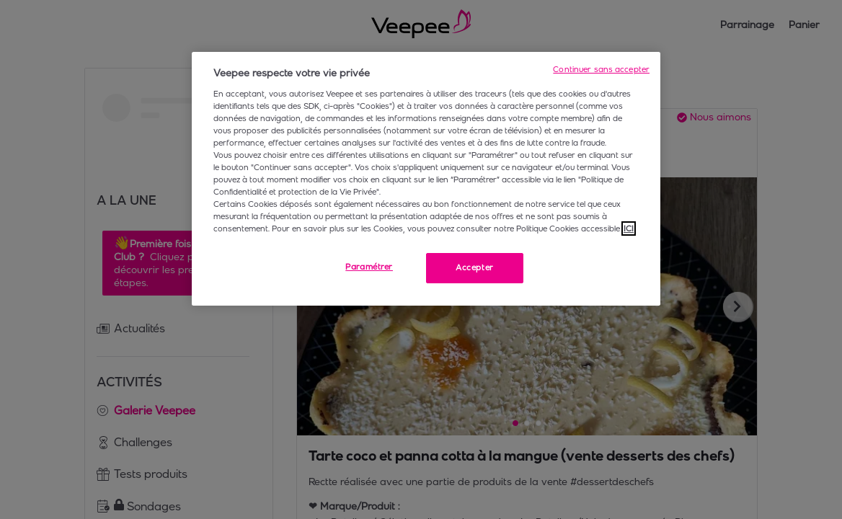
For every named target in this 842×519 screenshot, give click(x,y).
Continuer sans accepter (601, 69)
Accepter (475, 267)
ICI (629, 228)
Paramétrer (369, 267)
